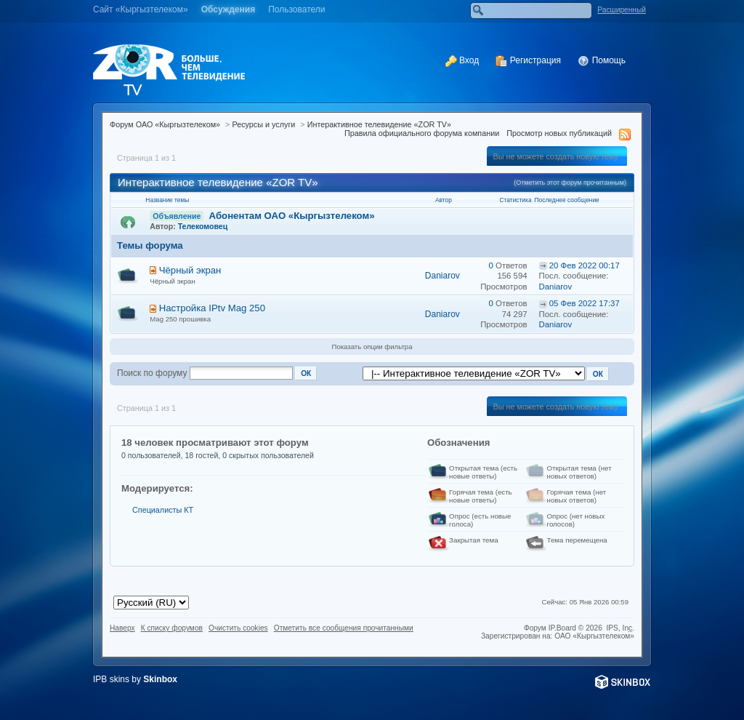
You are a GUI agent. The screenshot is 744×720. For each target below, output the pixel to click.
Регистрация (528, 60)
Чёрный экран (190, 270)
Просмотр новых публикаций (559, 133)
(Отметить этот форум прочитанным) (570, 182)
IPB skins (111, 679)
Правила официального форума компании (421, 133)
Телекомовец (202, 226)
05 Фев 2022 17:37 (584, 303)
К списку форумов (172, 628)
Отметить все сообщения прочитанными (343, 628)
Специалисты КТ (162, 509)
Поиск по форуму (152, 373)
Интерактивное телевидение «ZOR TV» (379, 124)
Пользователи (296, 9)
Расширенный (621, 10)
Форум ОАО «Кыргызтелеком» (165, 124)
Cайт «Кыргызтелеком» (140, 9)
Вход (462, 60)
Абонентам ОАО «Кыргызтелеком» (292, 215)
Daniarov (442, 276)
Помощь (602, 60)
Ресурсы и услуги (263, 124)
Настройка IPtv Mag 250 (212, 308)
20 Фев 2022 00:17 (584, 265)
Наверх (122, 628)
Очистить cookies (238, 628)
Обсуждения (228, 9)
